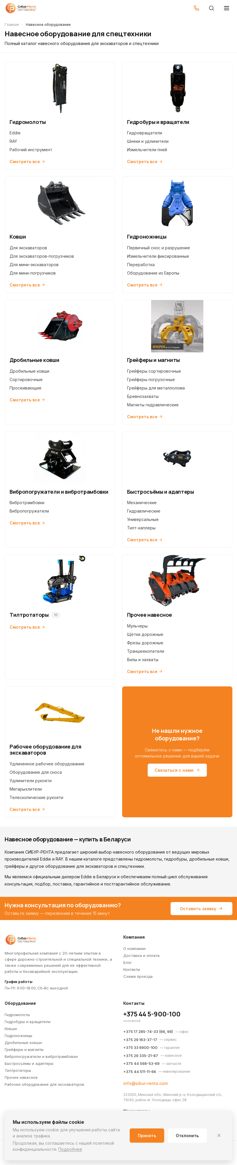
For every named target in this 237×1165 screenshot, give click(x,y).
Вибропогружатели (29, 510)
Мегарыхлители (26, 789)
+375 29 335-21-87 (140, 1055)
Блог (127, 962)
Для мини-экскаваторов (34, 264)
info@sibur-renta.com (145, 1083)
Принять (147, 1135)
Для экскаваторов (28, 247)
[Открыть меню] (226, 8)
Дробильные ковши (29, 371)
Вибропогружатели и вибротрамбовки (41, 1056)
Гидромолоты (17, 1014)
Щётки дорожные (145, 634)
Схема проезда (138, 976)
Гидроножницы (18, 1035)
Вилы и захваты (142, 659)
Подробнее (70, 1149)
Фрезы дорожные (145, 642)
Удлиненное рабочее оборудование (47, 763)
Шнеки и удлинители (148, 141)
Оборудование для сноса (36, 772)
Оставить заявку (201, 908)
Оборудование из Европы (153, 272)
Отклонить (187, 1135)
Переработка (141, 264)
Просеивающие (25, 387)
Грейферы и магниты (24, 1049)
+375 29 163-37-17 (140, 1039)
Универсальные (143, 519)
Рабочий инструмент (31, 149)
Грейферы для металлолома (156, 387)
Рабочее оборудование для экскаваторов (44, 1084)
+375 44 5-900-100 (151, 1014)
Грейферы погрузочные (151, 379)
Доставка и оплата (141, 955)
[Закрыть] (219, 1135)
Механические (142, 502)
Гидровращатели (144, 132)
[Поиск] (211, 8)
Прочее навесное (21, 1077)
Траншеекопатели (145, 651)
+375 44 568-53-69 (141, 1063)
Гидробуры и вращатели (27, 1021)
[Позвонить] (196, 8)
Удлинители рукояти (31, 780)
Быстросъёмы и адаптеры (29, 1063)
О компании (134, 948)
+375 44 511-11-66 (139, 1071)
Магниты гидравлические (153, 404)
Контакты (131, 969)
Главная (12, 24)
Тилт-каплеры (141, 527)
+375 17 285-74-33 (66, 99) (148, 1031)
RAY (13, 141)
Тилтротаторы (18, 1070)
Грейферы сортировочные (154, 371)
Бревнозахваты (143, 396)
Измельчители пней (147, 149)
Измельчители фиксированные (158, 256)
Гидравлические (143, 510)
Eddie (15, 132)
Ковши (11, 1028)
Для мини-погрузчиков (33, 272)
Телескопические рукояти (36, 797)
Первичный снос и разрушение (158, 247)
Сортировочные (26, 379)
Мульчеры (137, 625)
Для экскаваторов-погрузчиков (42, 256)
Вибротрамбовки (27, 502)
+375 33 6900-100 (140, 1047)
